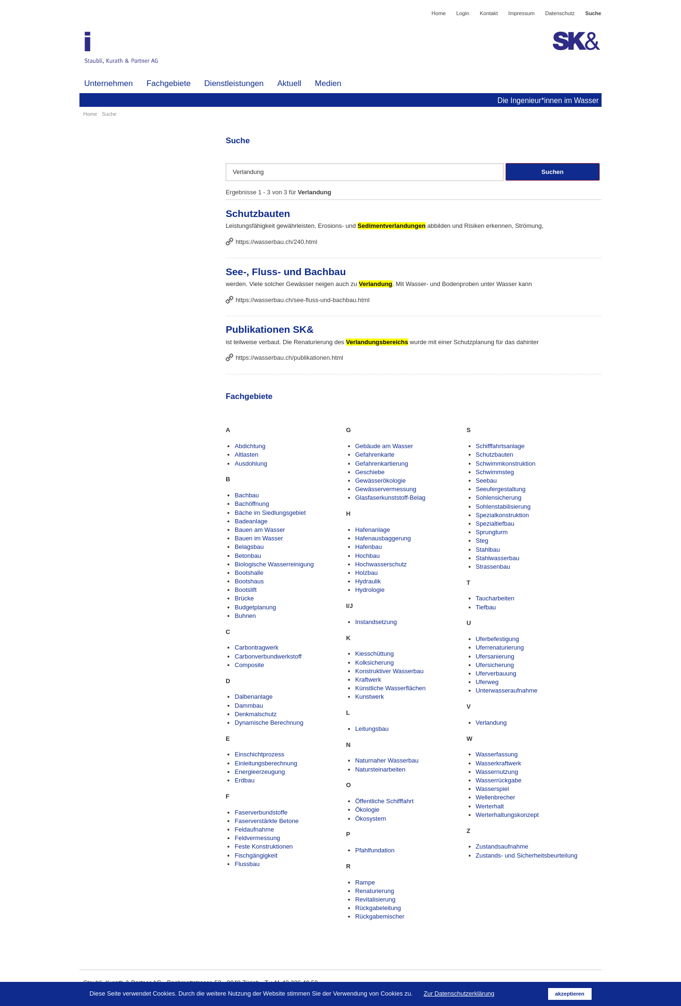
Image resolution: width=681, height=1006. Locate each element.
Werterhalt (490, 806)
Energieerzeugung (260, 771)
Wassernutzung (497, 771)
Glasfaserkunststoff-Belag (390, 497)
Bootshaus (249, 581)
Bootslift (245, 589)
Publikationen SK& (270, 329)
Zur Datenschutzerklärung (459, 993)
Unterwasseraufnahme (507, 690)
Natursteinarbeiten (380, 769)
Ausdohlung (251, 463)
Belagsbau (249, 546)
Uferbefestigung (497, 638)
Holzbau (366, 572)
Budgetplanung (255, 607)
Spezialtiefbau (495, 523)
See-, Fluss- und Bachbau (286, 271)
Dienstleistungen (234, 83)
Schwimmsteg (495, 472)
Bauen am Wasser (260, 529)
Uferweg (487, 681)
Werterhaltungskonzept (507, 814)
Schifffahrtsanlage (500, 446)
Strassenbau (493, 566)
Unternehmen (108, 83)
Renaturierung (374, 890)
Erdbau (244, 780)
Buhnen (245, 615)
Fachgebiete (169, 83)
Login (463, 13)
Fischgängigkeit (256, 855)
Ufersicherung (495, 664)
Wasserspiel (492, 788)
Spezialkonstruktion (502, 515)
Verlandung (491, 722)
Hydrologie (369, 589)
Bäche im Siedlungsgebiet (270, 512)
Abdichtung (250, 446)
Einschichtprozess (259, 754)
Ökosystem (370, 818)
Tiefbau (486, 607)
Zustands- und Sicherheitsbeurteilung (526, 855)
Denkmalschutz (256, 714)
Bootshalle (249, 572)
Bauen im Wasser (259, 538)
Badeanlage (251, 521)
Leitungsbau (372, 728)
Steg (482, 540)
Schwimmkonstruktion (505, 463)
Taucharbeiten (495, 598)
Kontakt (489, 13)
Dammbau (249, 705)
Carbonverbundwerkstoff (268, 656)
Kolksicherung (374, 662)
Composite (249, 664)
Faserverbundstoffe (261, 812)
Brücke (244, 598)
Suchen (552, 171)
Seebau (486, 480)
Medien (328, 83)
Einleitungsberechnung (266, 763)
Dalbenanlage (253, 696)
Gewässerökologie (380, 480)
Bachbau (247, 495)
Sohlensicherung (499, 497)
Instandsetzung (376, 621)
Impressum (521, 13)
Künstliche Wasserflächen (390, 688)
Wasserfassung (497, 754)
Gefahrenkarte (374, 454)
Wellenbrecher (495, 797)
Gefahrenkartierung (381, 463)
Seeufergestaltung (501, 489)
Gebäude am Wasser (384, 446)
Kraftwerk (368, 679)
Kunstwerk (369, 696)
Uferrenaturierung (500, 647)
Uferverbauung (496, 673)
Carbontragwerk (257, 647)
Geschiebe (369, 472)
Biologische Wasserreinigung (274, 564)
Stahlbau (488, 549)
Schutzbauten (258, 213)
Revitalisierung (375, 899)
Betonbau (248, 555)
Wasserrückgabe (499, 780)
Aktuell (289, 83)
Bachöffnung (252, 503)
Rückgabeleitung (378, 907)
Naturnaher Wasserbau (387, 760)
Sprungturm (492, 532)
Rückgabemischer (379, 916)
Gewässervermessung (385, 489)
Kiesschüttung (374, 653)
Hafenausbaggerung (383, 538)
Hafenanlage (372, 529)
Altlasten (246, 454)
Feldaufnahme (254, 829)
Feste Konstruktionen (264, 846)
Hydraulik (368, 581)
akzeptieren (570, 994)
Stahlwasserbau (498, 558)
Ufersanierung (495, 656)
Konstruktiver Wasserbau (389, 671)
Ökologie (367, 809)
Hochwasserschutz (381, 564)
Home (439, 13)
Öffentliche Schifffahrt (384, 801)
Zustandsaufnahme (502, 846)
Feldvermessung (257, 837)
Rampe (365, 882)
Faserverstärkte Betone (266, 820)
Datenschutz (560, 13)
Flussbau (247, 863)
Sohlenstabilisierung (503, 506)
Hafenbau (368, 546)
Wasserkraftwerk (498, 763)
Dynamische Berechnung (269, 722)
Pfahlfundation (374, 850)
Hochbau (367, 555)
